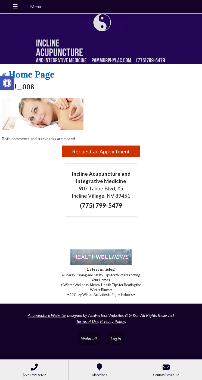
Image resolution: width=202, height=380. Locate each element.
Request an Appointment (101, 151)
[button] (7, 83)
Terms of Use (87, 321)
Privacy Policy (112, 321)
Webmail (89, 338)
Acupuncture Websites (47, 315)
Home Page (28, 74)
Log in (116, 338)
